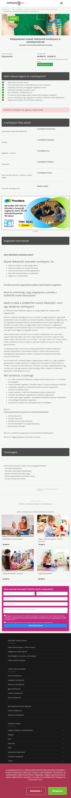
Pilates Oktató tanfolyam (16, 660)
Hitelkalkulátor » (45, 64)
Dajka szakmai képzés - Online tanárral (21, 647)
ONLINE (13, 18)
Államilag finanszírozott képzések (19, 706)
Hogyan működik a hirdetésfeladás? (20, 730)
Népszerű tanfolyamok (16, 715)
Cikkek (10, 761)
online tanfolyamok (15, 676)
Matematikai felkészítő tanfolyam (48, 9)
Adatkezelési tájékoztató (16, 752)
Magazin (11, 735)
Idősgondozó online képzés (17, 652)
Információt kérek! (35, 626)
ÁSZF (9, 748)
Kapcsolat (11, 743)
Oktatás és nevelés (30, 9)
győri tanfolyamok (14, 689)
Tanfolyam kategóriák (15, 756)
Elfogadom (57, 791)
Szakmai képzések (16, 9)
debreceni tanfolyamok (16, 684)
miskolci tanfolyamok (15, 693)
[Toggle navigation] (62, 3)
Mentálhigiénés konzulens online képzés (22, 656)
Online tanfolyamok (15, 711)
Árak (9, 739)
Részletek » (36, 791)
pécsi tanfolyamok (14, 698)
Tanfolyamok (5, 9)
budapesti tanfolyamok (16, 680)
